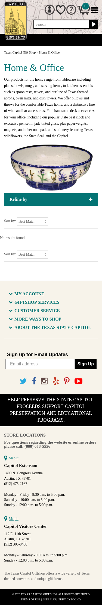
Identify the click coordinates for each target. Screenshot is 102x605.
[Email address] (40, 364)
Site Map (49, 599)
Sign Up (86, 364)
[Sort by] (32, 221)
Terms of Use (31, 599)
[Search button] (93, 24)
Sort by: (10, 221)
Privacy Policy (69, 599)
